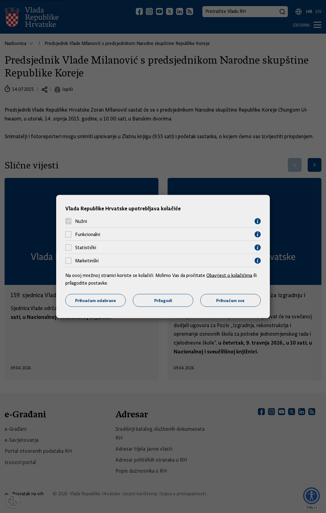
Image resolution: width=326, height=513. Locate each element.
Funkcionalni (87, 234)
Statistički (85, 247)
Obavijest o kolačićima (229, 275)
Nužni (81, 221)
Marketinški (87, 261)
